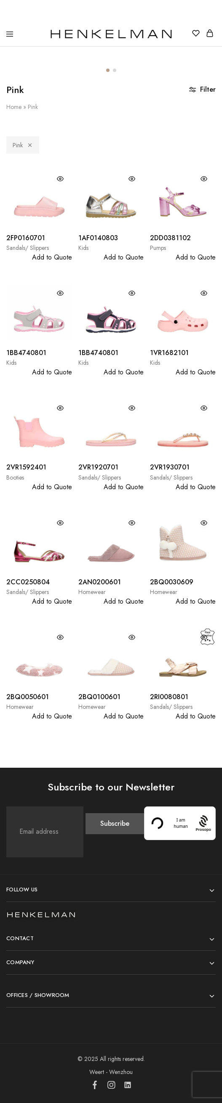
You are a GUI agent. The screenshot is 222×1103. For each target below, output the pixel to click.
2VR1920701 (98, 467)
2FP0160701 (25, 238)
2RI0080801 (169, 697)
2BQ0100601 (99, 697)
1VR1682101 (169, 353)
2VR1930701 (170, 467)
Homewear (92, 592)
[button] (108, 70)
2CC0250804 (28, 582)
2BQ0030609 (171, 582)
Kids (83, 248)
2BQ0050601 (27, 697)
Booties (15, 477)
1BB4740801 (26, 353)
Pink (23, 145)
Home (13, 107)
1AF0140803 (98, 238)
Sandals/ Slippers (27, 248)
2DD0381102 (170, 238)
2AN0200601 (99, 582)
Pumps (158, 248)
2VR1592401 (26, 467)
